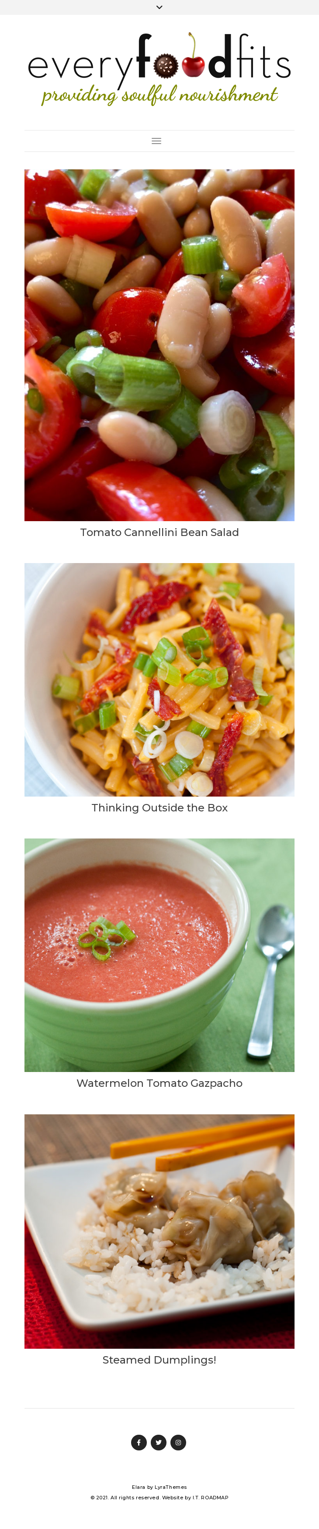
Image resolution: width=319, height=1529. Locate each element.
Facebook (139, 1442)
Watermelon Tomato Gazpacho (159, 1083)
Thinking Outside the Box (159, 807)
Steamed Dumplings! (159, 1360)
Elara (139, 1487)
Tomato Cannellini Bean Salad (159, 532)
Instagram (178, 1442)
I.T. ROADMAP (211, 1498)
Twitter (158, 1442)
